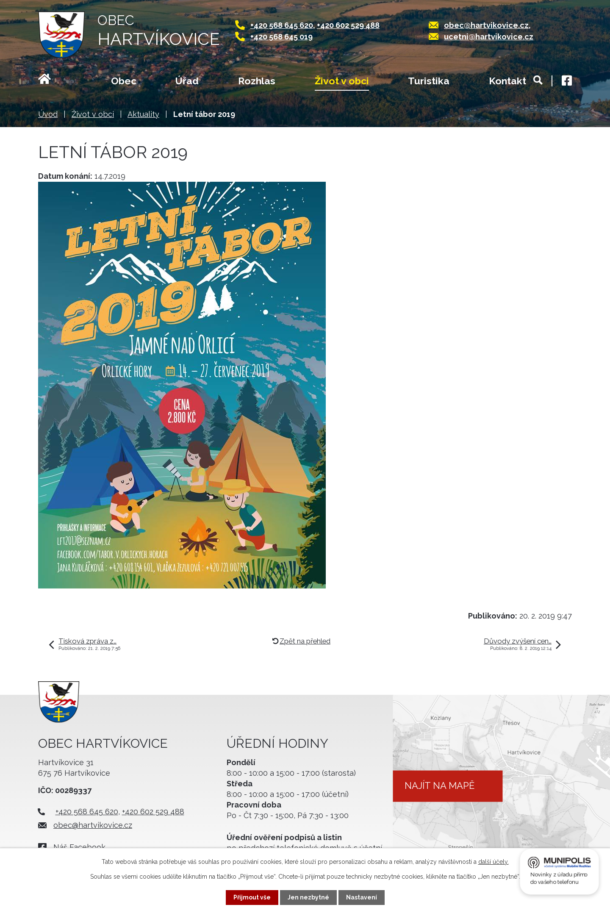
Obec (123, 80)
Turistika (428, 80)
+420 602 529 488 (348, 25)
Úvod (55, 82)
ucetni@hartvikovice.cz (488, 36)
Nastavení (361, 897)
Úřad (187, 80)
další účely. (493, 861)
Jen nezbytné (308, 897)
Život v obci (342, 80)
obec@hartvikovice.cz (486, 25)
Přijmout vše (252, 897)
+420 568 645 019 (281, 36)
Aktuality (143, 114)
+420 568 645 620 (281, 25)
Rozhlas (256, 80)
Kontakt (507, 80)
